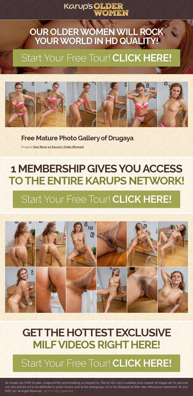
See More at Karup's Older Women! (58, 147)
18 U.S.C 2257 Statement (58, 391)
